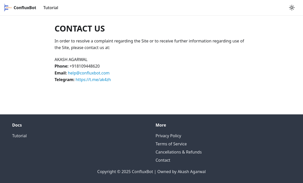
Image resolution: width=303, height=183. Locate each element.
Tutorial (50, 7)
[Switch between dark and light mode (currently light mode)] (292, 8)
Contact (163, 160)
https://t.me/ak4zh (93, 79)
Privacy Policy (168, 136)
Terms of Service (171, 144)
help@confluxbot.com (88, 73)
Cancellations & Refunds (179, 152)
